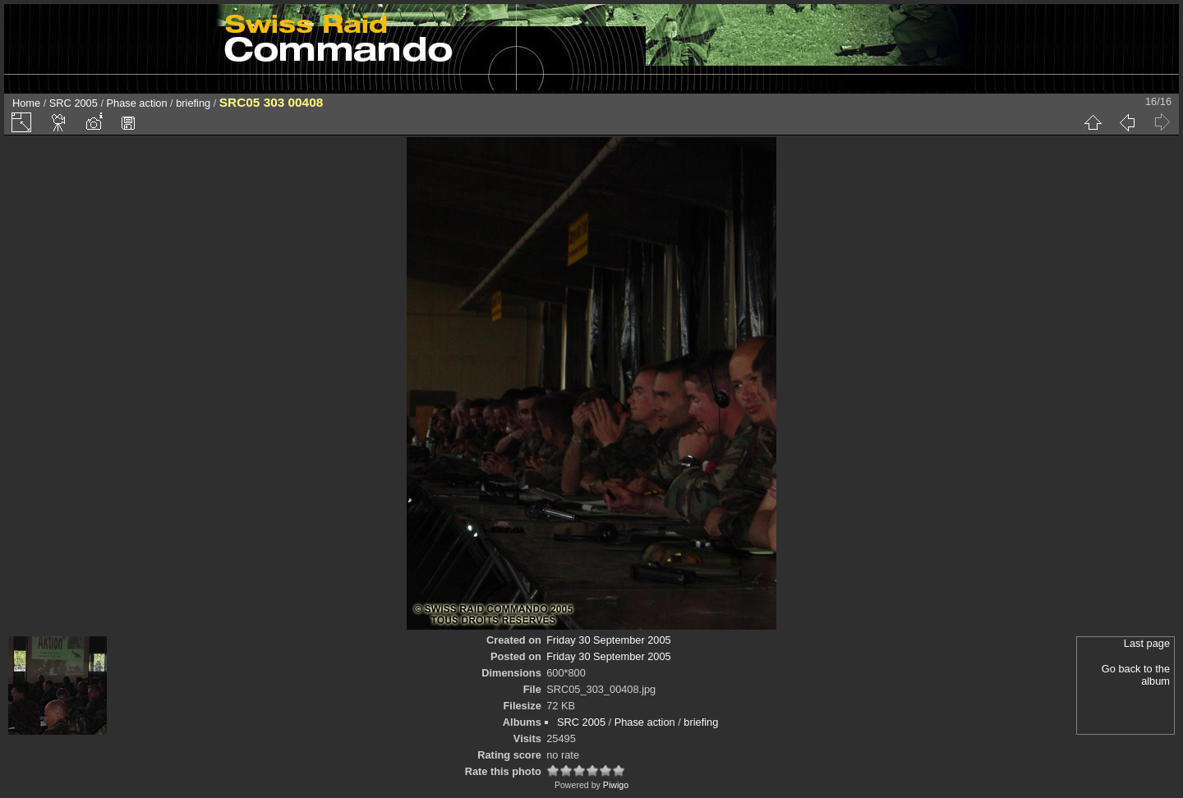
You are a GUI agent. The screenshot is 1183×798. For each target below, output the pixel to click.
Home (26, 103)
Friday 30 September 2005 (608, 640)
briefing (193, 103)
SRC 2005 (73, 103)
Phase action (137, 103)
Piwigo (615, 785)
